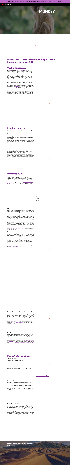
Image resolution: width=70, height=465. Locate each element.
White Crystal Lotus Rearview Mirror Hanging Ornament (22, 342)
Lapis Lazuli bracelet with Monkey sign (24, 225)
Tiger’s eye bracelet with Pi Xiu (15, 246)
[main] (47, 11)
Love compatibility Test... (42, 376)
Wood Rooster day (17, 86)
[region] (35, 1)
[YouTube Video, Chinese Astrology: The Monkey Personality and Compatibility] (49, 410)
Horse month (20, 70)
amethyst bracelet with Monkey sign (17, 322)
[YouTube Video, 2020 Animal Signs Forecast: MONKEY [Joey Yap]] (20, 192)
